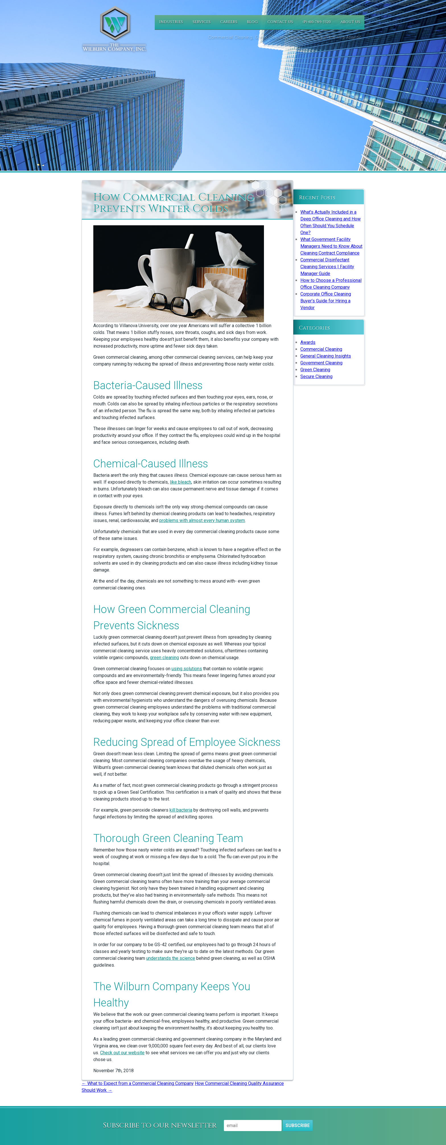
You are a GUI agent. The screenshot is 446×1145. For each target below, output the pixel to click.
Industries (171, 21)
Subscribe (298, 1125)
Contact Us (280, 21)
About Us (350, 21)
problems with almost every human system (202, 520)
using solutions (187, 668)
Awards (307, 342)
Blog (252, 21)
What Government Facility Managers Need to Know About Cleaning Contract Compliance (331, 246)
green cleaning (164, 657)
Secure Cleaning (316, 376)
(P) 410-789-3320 (317, 21)
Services (201, 21)
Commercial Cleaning (321, 349)
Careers (228, 21)
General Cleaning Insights (325, 356)
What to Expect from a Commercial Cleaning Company (138, 1083)
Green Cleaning (315, 369)
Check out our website (122, 1052)
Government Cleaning (321, 363)
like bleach (180, 482)
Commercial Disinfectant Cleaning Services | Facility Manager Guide (327, 266)
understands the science (170, 958)
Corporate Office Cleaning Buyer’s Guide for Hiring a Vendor (325, 300)
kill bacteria (181, 810)
